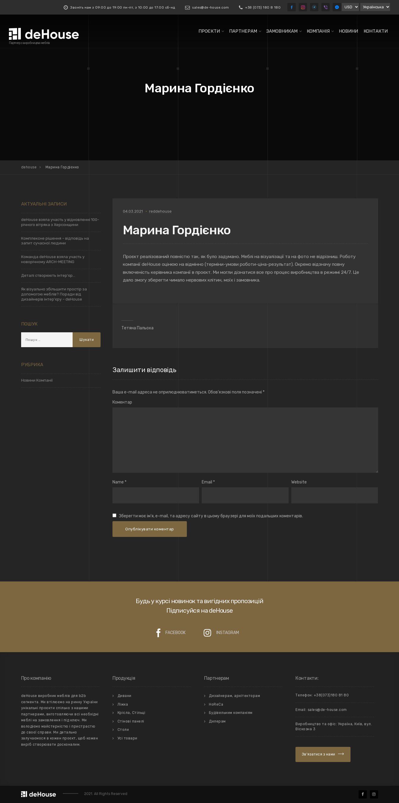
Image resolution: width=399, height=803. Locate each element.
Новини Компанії (37, 380)
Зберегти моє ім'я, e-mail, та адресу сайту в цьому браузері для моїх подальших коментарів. (211, 516)
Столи (123, 730)
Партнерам (243, 31)
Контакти (376, 31)
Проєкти (209, 31)
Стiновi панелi (131, 721)
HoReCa (216, 704)
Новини (348, 31)
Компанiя (318, 31)
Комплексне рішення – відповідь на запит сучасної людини (55, 241)
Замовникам (282, 31)
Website (299, 482)
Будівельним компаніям (231, 713)
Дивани (125, 696)
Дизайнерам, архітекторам (234, 696)
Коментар (122, 402)
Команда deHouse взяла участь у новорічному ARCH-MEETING (53, 259)
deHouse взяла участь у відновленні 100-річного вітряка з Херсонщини (60, 222)
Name (118, 482)
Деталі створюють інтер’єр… (48, 275)
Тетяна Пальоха (137, 328)
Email (207, 482)
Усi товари (127, 738)
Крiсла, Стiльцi (131, 713)
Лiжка (123, 704)
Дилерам (217, 721)
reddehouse (160, 211)
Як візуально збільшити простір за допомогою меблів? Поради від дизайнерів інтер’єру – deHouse (54, 294)
